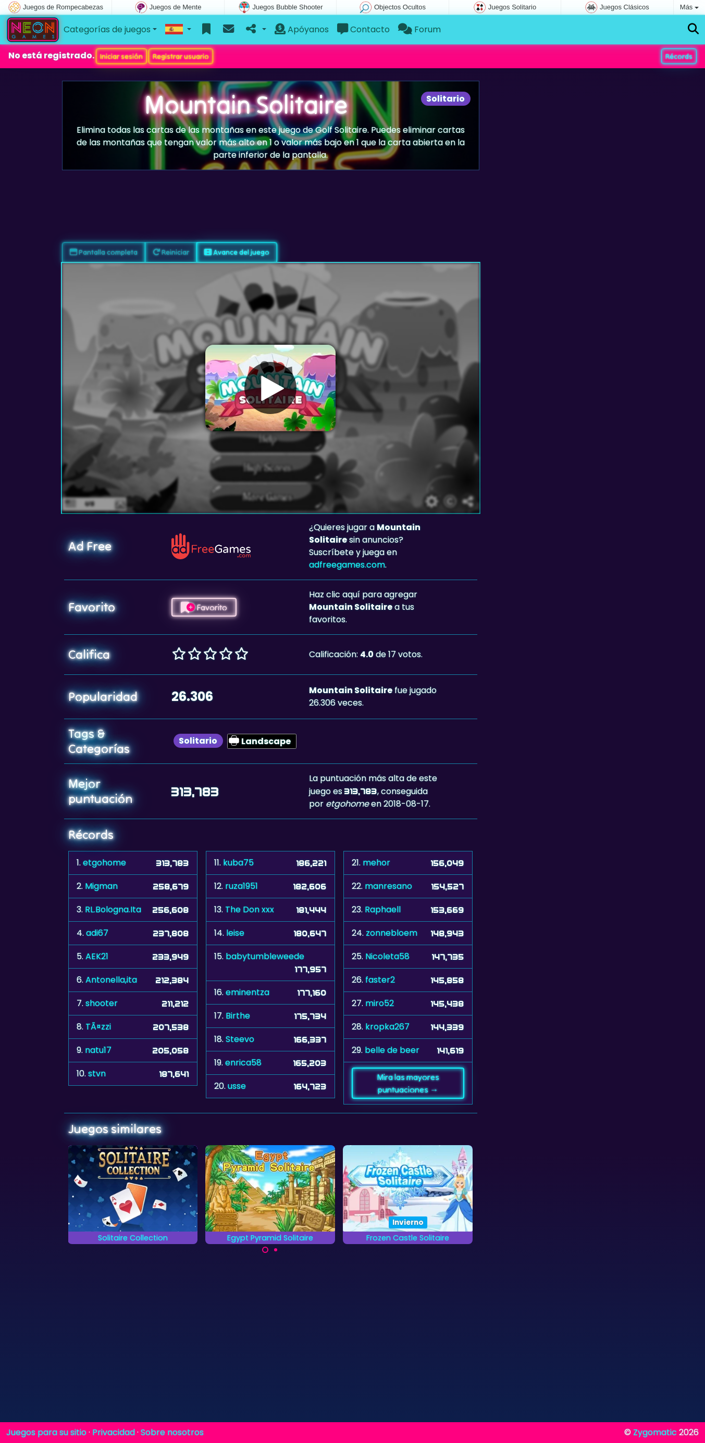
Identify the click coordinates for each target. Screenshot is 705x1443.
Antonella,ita (111, 980)
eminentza (247, 992)
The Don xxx (249, 909)
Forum (419, 29)
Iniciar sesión (121, 56)
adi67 (97, 933)
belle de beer (392, 1050)
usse (237, 1086)
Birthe (238, 1016)
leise (235, 933)
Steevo (240, 1039)
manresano (388, 886)
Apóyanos (302, 29)
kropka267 (387, 1027)
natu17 (98, 1050)
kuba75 (238, 863)
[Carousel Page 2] (276, 1250)
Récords (678, 56)
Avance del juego (236, 252)
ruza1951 (241, 886)
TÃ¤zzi (98, 1027)
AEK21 (96, 956)
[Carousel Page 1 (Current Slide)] (265, 1250)
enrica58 (243, 1063)
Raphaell (383, 909)
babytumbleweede (265, 956)
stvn (97, 1074)
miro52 (379, 1003)
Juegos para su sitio (46, 1432)
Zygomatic (655, 1432)
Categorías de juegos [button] (107, 29)
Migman (101, 886)
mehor (376, 863)
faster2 (380, 980)
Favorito (204, 607)
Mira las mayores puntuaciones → (408, 1083)
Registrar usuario (181, 56)
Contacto (363, 29)
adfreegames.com (347, 565)
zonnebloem (391, 933)
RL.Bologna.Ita (113, 909)
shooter (101, 1003)
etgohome (104, 863)
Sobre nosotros (172, 1432)
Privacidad (113, 1432)
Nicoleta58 (387, 956)
